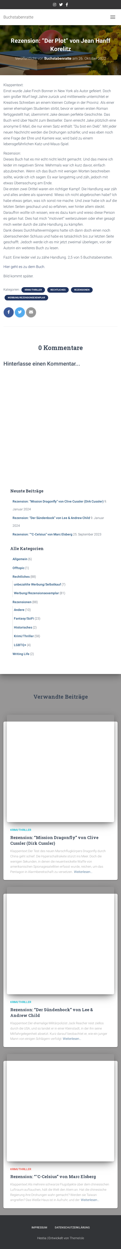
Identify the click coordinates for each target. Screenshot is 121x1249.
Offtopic (18, 568)
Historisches (23, 627)
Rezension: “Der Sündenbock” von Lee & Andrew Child (51, 518)
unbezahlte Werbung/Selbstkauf (37, 584)
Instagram (54, 5)
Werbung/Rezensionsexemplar (26, 297)
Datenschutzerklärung (72, 1227)
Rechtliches (58, 290)
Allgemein (20, 559)
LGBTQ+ (20, 645)
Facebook (67, 5)
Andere (19, 610)
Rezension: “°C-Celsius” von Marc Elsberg (42, 534)
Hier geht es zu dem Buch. (24, 267)
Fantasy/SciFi (24, 618)
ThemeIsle (77, 1238)
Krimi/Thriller (33, 290)
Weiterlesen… (83, 872)
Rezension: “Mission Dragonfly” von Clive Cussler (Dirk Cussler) (58, 501)
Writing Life (21, 654)
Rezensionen (81, 290)
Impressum (39, 1227)
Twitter (61, 5)
